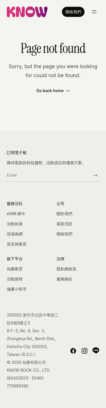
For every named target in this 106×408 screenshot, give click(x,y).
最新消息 (64, 223)
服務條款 (64, 279)
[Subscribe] (95, 175)
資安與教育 (17, 244)
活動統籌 (15, 223)
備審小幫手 (17, 289)
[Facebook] (73, 351)
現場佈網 (15, 233)
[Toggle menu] (94, 12)
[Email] (49, 175)
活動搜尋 (15, 279)
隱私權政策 (66, 268)
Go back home (53, 90)
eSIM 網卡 (16, 213)
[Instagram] (84, 351)
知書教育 (15, 268)
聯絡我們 (73, 11)
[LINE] (95, 350)
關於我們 (64, 213)
